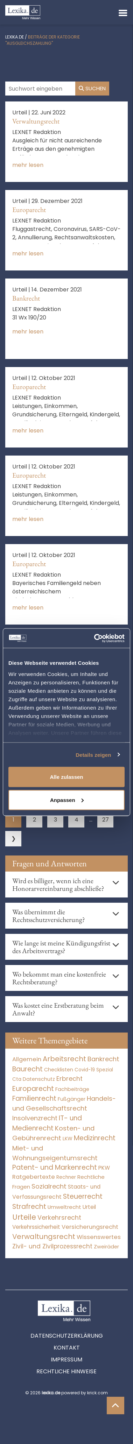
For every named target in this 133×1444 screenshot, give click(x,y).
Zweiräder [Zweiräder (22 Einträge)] (106, 1246)
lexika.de (14, 37)
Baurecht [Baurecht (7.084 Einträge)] (27, 1069)
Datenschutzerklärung (66, 1336)
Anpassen (67, 800)
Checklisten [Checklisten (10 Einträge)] (58, 1069)
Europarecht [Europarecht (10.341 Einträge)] (33, 1088)
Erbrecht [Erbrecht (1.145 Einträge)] (69, 1078)
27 (105, 820)
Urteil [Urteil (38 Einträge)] (89, 1207)
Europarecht (29, 209)
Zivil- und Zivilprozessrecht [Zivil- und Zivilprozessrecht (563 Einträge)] (52, 1246)
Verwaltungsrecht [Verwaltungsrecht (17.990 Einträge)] (43, 1236)
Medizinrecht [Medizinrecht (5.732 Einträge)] (94, 1138)
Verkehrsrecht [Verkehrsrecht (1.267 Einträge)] (59, 1217)
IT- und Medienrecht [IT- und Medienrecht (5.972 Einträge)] (47, 1123)
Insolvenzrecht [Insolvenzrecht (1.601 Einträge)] (34, 1118)
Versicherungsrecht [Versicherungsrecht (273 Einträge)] (90, 1227)
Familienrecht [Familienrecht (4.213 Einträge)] (34, 1098)
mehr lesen (27, 165)
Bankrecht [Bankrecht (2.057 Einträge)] (103, 1059)
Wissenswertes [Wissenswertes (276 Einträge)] (99, 1237)
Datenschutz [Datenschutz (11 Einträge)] (39, 1079)
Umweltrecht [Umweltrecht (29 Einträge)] (64, 1207)
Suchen (92, 88)
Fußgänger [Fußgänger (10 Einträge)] (71, 1099)
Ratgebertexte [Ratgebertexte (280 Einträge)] (33, 1177)
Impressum (66, 1359)
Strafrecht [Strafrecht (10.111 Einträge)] (29, 1206)
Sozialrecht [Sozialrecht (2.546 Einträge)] (48, 1186)
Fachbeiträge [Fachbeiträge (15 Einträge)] (72, 1089)
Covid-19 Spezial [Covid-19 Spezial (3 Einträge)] (94, 1069)
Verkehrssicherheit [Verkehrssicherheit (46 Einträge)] (36, 1227)
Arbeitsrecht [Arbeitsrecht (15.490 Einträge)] (64, 1059)
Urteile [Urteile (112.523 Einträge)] (24, 1217)
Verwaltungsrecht (35, 121)
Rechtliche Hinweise (66, 1371)
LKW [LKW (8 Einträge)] (67, 1138)
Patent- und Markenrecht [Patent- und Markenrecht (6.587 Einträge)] (54, 1167)
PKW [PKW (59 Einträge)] (104, 1167)
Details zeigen (93, 755)
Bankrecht (26, 298)
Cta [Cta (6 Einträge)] (16, 1079)
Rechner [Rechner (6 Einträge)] (66, 1177)
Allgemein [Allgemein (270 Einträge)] (26, 1059)
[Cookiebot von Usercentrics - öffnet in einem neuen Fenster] (95, 638)
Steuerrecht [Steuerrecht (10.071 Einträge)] (83, 1196)
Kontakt (67, 1348)
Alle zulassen (66, 777)
